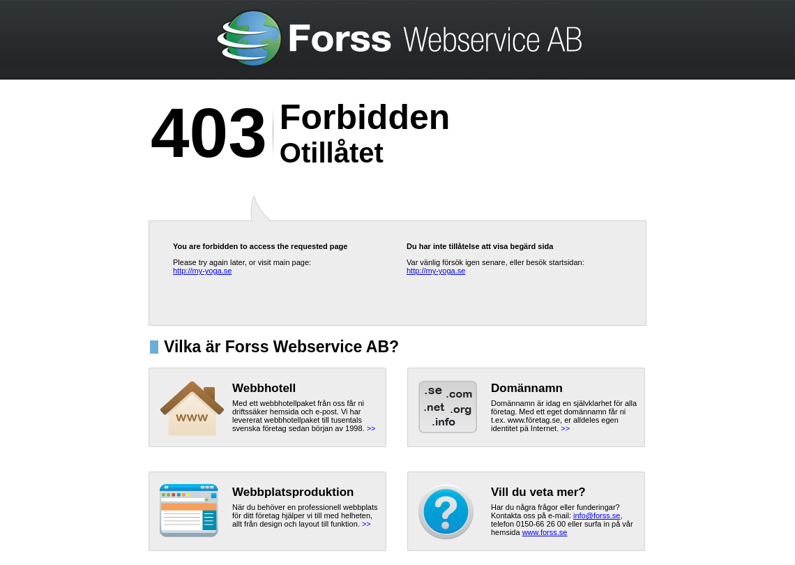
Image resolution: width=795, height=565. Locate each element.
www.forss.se (545, 532)
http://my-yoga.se (202, 270)
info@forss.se (596, 515)
